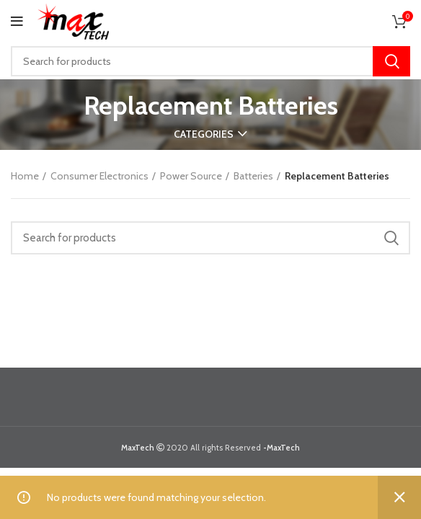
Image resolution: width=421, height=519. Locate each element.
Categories (204, 134)
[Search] (210, 61)
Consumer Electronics (99, 175)
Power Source (191, 175)
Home (25, 175)
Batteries (253, 175)
